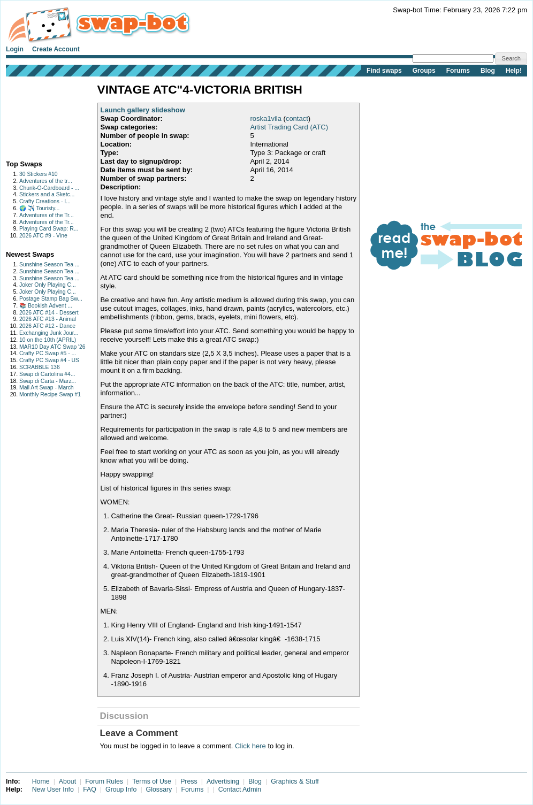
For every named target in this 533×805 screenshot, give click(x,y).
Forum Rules (104, 781)
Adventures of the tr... (45, 181)
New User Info (53, 789)
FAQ (89, 789)
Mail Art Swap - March (46, 387)
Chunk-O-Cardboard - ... (49, 188)
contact (297, 118)
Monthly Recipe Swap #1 (50, 394)
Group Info (120, 789)
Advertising (223, 781)
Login (15, 49)
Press (188, 781)
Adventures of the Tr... (46, 215)
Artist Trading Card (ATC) (289, 127)
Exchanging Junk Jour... (48, 333)
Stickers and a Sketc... (46, 194)
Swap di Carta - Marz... (47, 381)
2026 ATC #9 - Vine (43, 236)
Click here (250, 746)
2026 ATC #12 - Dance (47, 326)
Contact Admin (239, 789)
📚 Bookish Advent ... (45, 306)
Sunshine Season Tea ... (49, 264)
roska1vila (265, 118)
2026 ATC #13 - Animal (47, 319)
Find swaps (384, 70)
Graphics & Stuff (295, 781)
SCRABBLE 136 (39, 367)
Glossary (159, 789)
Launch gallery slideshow (143, 110)
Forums (458, 70)
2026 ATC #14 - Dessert (49, 313)
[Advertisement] (39, 115)
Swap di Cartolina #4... (47, 374)
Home (41, 781)
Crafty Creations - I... (45, 201)
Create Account (56, 49)
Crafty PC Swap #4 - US (49, 360)
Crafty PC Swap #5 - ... (47, 353)
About (67, 781)
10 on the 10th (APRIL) (47, 340)
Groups (424, 70)
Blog (488, 70)
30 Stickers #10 (38, 174)
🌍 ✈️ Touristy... (39, 208)
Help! (514, 70)
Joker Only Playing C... (47, 285)
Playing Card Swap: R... (48, 229)
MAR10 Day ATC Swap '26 (52, 347)
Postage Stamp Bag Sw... (50, 299)
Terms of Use (151, 781)
